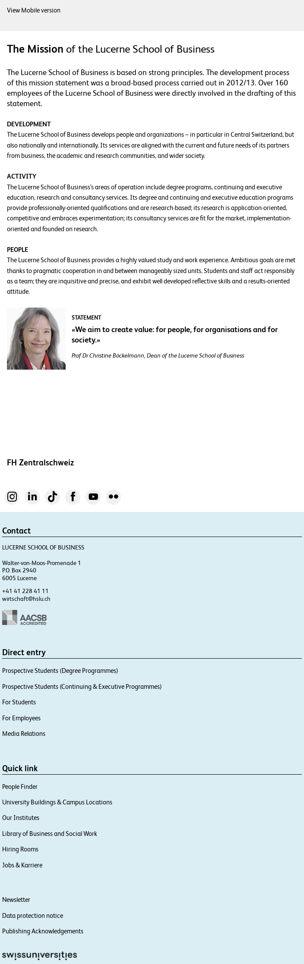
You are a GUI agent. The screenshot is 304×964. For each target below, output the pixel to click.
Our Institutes (20, 817)
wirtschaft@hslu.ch (26, 598)
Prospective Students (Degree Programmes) (60, 670)
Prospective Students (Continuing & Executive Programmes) (82, 686)
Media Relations (23, 733)
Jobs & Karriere (22, 865)
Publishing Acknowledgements (42, 931)
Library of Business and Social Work (49, 833)
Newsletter (16, 899)
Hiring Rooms (20, 849)
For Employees (21, 718)
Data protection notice (32, 915)
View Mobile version (33, 10)
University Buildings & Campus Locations (57, 802)
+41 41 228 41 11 (25, 590)
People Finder (20, 786)
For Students (19, 702)
